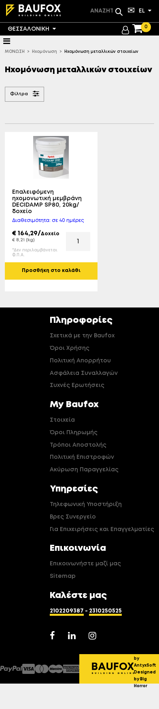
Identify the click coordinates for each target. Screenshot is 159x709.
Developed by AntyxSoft (146, 658)
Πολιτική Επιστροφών (82, 457)
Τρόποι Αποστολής (78, 445)
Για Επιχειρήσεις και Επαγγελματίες (102, 529)
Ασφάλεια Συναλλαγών (84, 373)
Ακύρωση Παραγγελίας (84, 470)
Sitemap (63, 576)
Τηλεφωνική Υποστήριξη (86, 504)
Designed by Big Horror (145, 679)
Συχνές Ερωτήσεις (77, 385)
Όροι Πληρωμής (74, 432)
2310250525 (105, 611)
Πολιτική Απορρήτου (80, 361)
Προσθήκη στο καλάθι (51, 270)
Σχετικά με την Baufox (82, 336)
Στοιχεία (62, 420)
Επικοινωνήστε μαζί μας (85, 564)
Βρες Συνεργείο (73, 517)
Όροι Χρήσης (69, 348)
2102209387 (67, 611)
